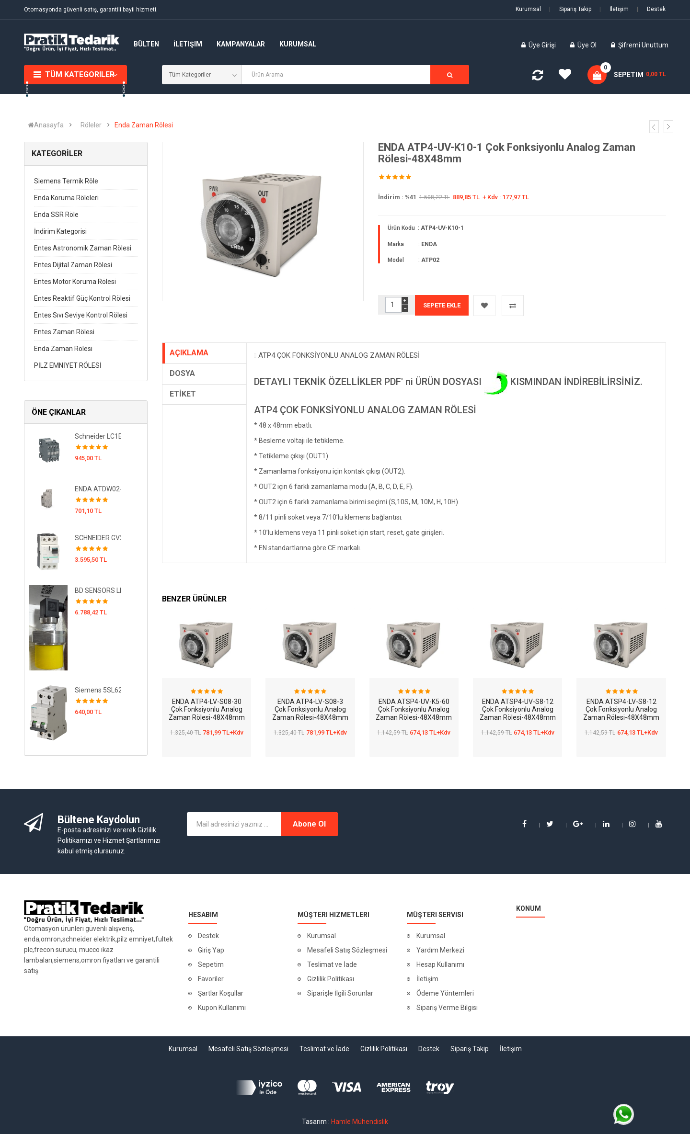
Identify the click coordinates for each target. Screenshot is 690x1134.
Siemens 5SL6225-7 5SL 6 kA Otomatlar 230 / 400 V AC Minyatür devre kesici (98, 690)
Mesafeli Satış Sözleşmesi (347, 950)
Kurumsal (528, 9)
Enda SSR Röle (56, 214)
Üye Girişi (543, 45)
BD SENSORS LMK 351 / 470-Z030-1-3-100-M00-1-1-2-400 (98, 590)
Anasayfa (46, 125)
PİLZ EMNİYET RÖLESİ (68, 365)
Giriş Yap (211, 950)
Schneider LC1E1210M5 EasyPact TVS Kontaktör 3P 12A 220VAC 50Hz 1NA (98, 436)
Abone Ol (309, 823)
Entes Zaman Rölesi (64, 332)
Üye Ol (587, 45)
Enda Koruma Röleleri (66, 198)
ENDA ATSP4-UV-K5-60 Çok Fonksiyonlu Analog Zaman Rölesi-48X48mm (414, 709)
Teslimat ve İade (332, 964)
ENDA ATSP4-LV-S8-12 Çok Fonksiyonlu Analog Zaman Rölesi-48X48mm (621, 709)
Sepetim (211, 964)
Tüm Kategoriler (80, 74)
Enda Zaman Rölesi (144, 125)
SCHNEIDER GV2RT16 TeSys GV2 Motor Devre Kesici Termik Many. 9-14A (98, 538)
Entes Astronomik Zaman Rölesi (82, 248)
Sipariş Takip (570, 9)
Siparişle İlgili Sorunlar (340, 993)
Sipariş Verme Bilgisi (447, 1007)
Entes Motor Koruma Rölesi (75, 281)
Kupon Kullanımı (222, 1007)
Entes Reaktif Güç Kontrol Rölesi (82, 298)
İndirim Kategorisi (60, 231)
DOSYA (182, 373)
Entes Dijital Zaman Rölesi (73, 265)
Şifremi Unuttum (643, 45)
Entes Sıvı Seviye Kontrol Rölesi (80, 315)
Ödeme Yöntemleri (445, 993)
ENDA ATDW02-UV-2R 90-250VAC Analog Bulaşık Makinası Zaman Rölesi (98, 489)
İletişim (614, 9)
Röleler (91, 125)
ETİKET (183, 393)
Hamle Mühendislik (359, 1121)
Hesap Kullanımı (440, 964)
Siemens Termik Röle (66, 181)
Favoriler (211, 979)
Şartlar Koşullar (220, 993)
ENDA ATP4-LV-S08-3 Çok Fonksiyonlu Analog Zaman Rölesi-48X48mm (310, 709)
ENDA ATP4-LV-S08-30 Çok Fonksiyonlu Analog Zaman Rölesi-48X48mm (207, 709)
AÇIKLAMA (189, 352)
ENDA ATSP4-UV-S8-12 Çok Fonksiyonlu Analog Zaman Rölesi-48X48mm (518, 709)
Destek (651, 9)
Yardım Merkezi (440, 950)
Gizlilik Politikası (330, 979)
